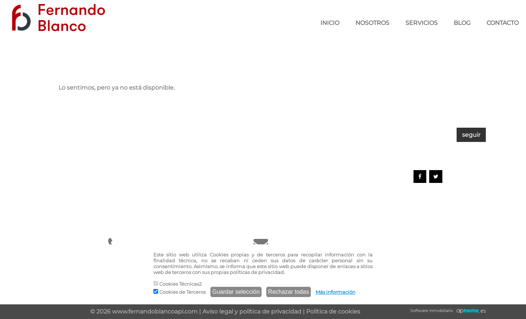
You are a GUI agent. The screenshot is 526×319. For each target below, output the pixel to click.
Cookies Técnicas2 (177, 284)
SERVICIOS (421, 22)
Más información (335, 292)
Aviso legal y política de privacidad (251, 311)
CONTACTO (503, 22)
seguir (471, 134)
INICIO (329, 22)
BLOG (462, 22)
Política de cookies (333, 311)
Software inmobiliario (431, 310)
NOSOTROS (372, 22)
